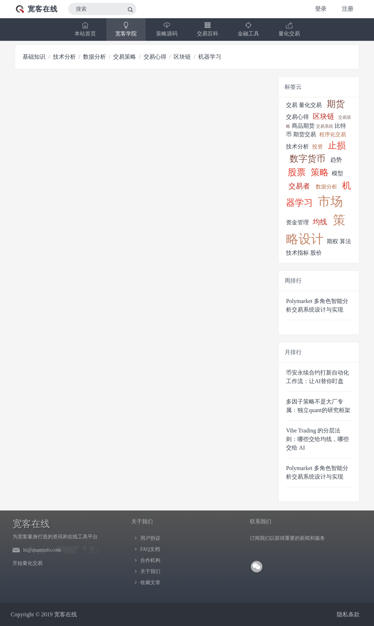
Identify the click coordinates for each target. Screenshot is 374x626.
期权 (332, 241)
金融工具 (248, 29)
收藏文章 (150, 582)
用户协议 (150, 538)
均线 (320, 222)
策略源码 (167, 29)
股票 (297, 172)
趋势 (336, 160)
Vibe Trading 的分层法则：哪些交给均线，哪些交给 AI (317, 439)
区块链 (182, 57)
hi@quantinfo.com (42, 550)
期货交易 (304, 134)
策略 (320, 172)
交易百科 (207, 29)
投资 (317, 147)
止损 (337, 145)
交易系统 (324, 126)
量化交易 (289, 29)
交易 (291, 105)
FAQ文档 (150, 549)
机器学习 (209, 57)
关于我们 (150, 571)
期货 (336, 104)
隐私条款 (348, 614)
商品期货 (303, 126)
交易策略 (124, 57)
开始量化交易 (28, 563)
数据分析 (94, 57)
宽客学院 (126, 29)
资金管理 (297, 222)
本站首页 (85, 29)
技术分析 (64, 57)
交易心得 (155, 57)
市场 (330, 202)
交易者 (299, 186)
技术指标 (297, 253)
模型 (337, 173)
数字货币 (307, 158)
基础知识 (34, 57)
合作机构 (150, 560)
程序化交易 (332, 134)
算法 (345, 241)
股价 (316, 253)
